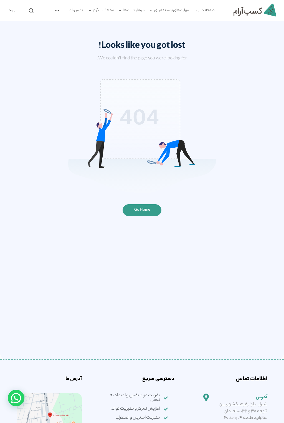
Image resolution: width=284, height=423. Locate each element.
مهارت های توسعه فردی (171, 10)
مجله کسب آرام (103, 10)
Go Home (142, 210)
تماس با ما (76, 10)
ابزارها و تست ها (134, 10)
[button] (16, 398)
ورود (12, 10)
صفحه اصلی (205, 10)
